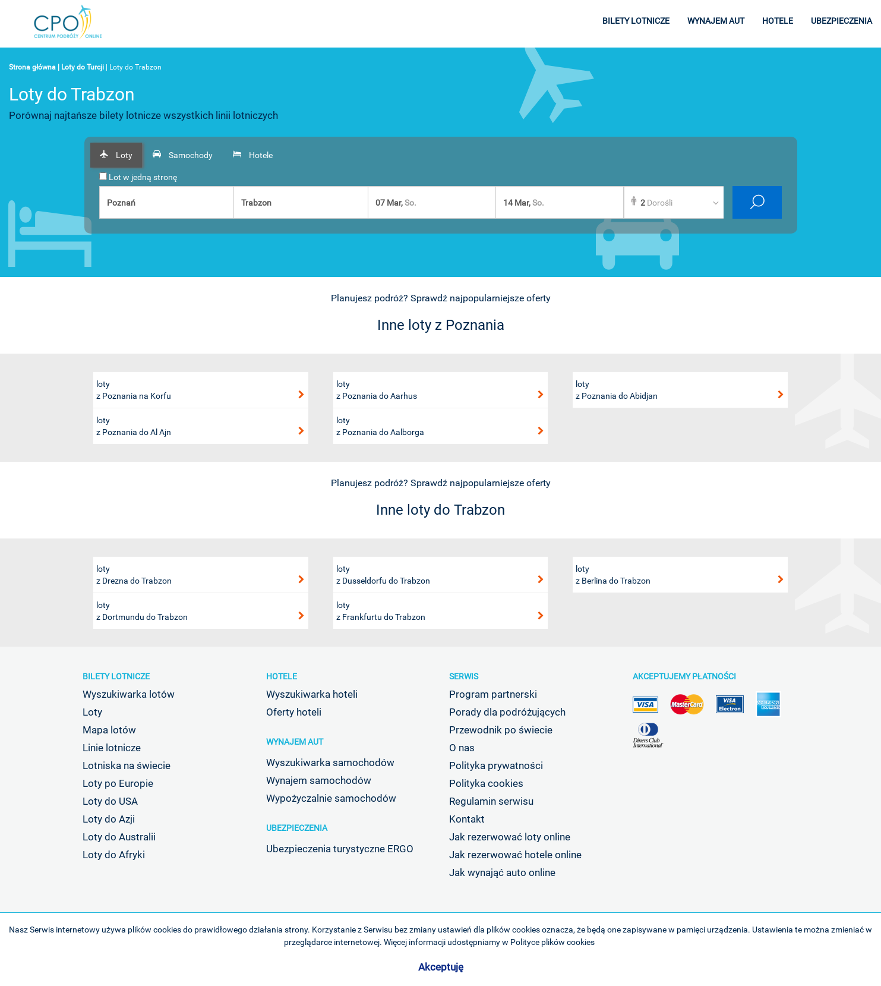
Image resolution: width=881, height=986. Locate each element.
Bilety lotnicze (116, 676)
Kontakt (467, 819)
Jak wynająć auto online (502, 872)
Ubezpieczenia (296, 828)
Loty (92, 712)
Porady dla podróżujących (507, 712)
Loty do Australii (119, 837)
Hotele (281, 676)
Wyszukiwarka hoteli (312, 694)
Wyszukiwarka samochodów (330, 762)
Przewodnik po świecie (500, 730)
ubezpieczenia (841, 21)
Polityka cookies (486, 783)
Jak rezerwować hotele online (515, 855)
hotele (777, 21)
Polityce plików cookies (552, 942)
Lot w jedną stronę (138, 177)
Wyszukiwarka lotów (129, 694)
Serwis (463, 676)
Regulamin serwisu (491, 801)
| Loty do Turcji (81, 67)
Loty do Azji (109, 819)
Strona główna (32, 67)
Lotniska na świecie (126, 765)
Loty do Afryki (114, 855)
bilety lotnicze (636, 21)
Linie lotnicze (112, 748)
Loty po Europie (118, 783)
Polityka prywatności (496, 765)
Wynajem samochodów (318, 780)
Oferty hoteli (293, 712)
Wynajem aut (294, 741)
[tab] (116, 155)
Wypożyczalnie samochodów (331, 798)
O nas (462, 748)
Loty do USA (110, 801)
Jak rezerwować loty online (509, 837)
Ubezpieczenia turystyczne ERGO (339, 849)
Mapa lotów (109, 730)
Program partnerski (493, 694)
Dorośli (656, 202)
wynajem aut (715, 21)
